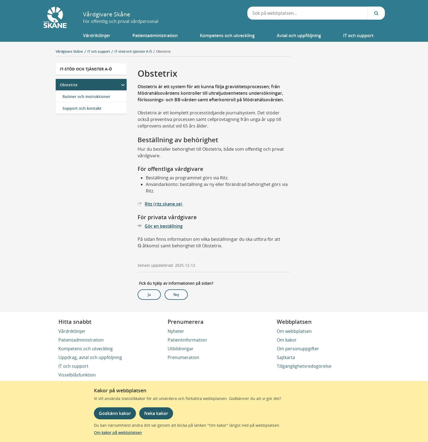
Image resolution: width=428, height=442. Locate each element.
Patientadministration (81, 340)
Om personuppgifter (298, 349)
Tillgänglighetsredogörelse (304, 366)
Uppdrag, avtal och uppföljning (90, 357)
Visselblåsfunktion (77, 375)
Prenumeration (183, 357)
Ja (149, 294)
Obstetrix (163, 51)
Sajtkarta (286, 357)
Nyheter (176, 331)
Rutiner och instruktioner (86, 96)
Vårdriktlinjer (71, 331)
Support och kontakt (82, 108)
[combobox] (307, 13)
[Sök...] (376, 13)
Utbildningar (181, 349)
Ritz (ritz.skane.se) (164, 204)
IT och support (73, 366)
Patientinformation (187, 340)
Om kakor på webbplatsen (118, 432)
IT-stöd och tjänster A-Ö (86, 69)
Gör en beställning (164, 226)
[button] (96, 35)
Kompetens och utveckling (85, 349)
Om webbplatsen (294, 331)
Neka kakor (156, 413)
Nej (176, 294)
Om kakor (287, 340)
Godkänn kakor (115, 413)
